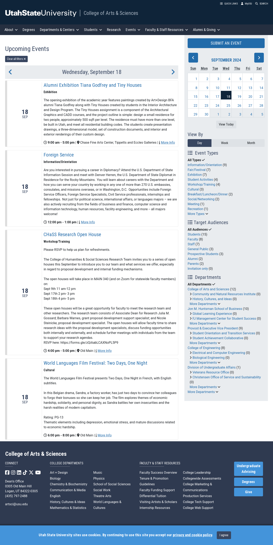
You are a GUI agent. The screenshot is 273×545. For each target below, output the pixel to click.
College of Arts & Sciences (111, 13)
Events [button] (133, 30)
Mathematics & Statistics (68, 508)
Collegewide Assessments (202, 478)
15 (195, 97)
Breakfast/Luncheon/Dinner (208, 194)
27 (250, 106)
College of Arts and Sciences (208, 289)
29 (195, 114)
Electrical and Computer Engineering (219, 353)
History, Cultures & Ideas (67, 502)
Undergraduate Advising (248, 469)
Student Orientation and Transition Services (224, 333)
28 (261, 106)
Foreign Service (59, 155)
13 (250, 88)
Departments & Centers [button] (59, 30)
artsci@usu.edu (16, 504)
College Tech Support (198, 502)
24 (217, 106)
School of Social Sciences (112, 484)
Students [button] (93, 30)
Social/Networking (201, 199)
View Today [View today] (226, 124)
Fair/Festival (197, 170)
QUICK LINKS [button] (229, 3)
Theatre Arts (102, 496)
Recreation (195, 209)
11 (228, 88)
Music (97, 473)
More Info (168, 142)
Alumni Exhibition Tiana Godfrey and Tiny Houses (93, 85)
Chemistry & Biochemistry (68, 484)
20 (250, 97)
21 (261, 97)
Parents (193, 264)
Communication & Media (68, 490)
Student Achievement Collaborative (218, 338)
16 (206, 97)
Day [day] (199, 143)
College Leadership (197, 473)
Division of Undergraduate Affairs (212, 367)
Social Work (101, 490)
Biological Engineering (209, 358)
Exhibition (195, 175)
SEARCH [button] (261, 3)
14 (261, 88)
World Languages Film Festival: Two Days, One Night (95, 363)
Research (114, 30)
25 (228, 106)
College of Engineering (204, 348)
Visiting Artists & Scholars (158, 502)
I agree (223, 535)
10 (217, 88)
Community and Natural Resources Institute (224, 294)
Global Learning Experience (212, 314)
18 (228, 97)
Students (194, 234)
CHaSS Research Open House (72, 234)
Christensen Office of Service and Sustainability (227, 377)
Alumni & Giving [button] (206, 30)
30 (206, 114)
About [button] (11, 30)
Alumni (193, 259)
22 (195, 106)
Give (248, 492)
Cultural (193, 189)
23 (206, 106)
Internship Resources (155, 508)
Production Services (197, 496)
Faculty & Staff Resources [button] (166, 30)
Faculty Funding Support (157, 490)
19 (239, 97)
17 (217, 97)
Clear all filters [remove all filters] (16, 59)
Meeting (193, 204)
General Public (198, 249)
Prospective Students (203, 254)
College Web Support (198, 508)
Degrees (29, 30)
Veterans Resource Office (211, 372)
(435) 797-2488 (16, 496)
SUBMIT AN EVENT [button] (226, 43)
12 (239, 88)
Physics (99, 478)
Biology (55, 478)
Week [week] (224, 143)
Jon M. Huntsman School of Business (215, 309)
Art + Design (59, 473)
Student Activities (200, 180)
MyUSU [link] (246, 3)
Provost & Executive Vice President (213, 328)
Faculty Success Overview (158, 473)
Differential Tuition (153, 496)
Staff (191, 244)
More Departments (203, 304)
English (55, 496)
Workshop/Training (201, 184)
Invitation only (198, 269)
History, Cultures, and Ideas (212, 299)
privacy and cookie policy (192, 535)
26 (239, 106)
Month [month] (251, 143)
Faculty (193, 239)
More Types (196, 214)
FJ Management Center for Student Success (224, 318)
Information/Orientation (205, 165)
